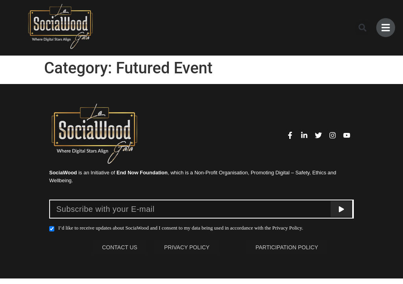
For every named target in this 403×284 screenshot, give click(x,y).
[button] (362, 28)
